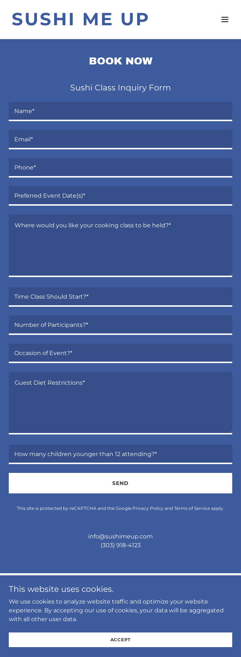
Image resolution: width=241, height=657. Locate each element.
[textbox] (120, 111)
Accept (120, 639)
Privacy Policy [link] (147, 508)
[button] (225, 19)
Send (120, 483)
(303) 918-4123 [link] (121, 545)
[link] (87, 23)
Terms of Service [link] (192, 508)
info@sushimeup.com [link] (120, 536)
